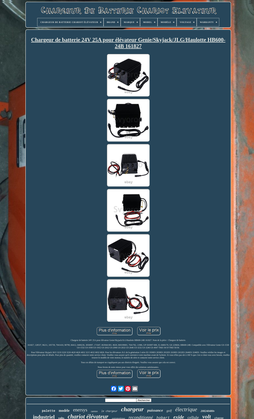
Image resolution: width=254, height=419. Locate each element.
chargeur (132, 409)
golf (169, 410)
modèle (64, 410)
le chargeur (109, 411)
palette (48, 411)
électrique (186, 409)
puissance (155, 410)
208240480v (207, 410)
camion (94, 411)
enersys (80, 409)
